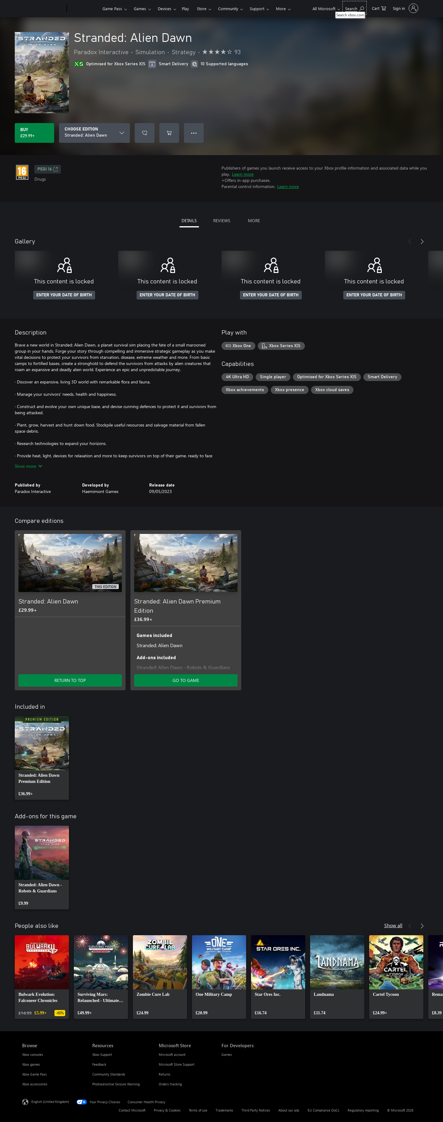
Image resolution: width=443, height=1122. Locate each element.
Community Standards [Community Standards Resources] (108, 1074)
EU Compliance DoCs (323, 1110)
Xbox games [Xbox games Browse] (31, 1064)
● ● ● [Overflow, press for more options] (194, 132)
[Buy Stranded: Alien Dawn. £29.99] (34, 133)
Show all (393, 925)
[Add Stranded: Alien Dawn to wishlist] (144, 133)
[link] (42, 758)
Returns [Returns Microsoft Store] (164, 1074)
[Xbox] (84, 8)
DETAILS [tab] (189, 220)
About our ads (288, 1110)
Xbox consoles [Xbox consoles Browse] (32, 1054)
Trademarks (224, 1110)
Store (201, 8)
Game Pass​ (112, 8)
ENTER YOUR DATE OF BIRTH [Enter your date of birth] (64, 295)
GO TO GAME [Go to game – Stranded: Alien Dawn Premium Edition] (186, 680)
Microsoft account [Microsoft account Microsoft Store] (172, 1054)
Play (185, 8)
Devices (164, 8)
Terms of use (198, 1110)
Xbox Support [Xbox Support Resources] (102, 1054)
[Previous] (410, 241)
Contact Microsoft (132, 1110)
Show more (28, 466)
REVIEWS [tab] (221, 220)
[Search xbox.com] (354, 8)
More (281, 8)
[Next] (422, 241)
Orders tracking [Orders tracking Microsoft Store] (170, 1084)
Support (257, 8)
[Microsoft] (43, 8)
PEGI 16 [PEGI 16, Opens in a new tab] (48, 169)
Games (140, 8)
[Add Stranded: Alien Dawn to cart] (169, 133)
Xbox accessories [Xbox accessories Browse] (34, 1084)
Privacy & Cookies (167, 1110)
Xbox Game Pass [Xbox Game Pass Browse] (34, 1074)
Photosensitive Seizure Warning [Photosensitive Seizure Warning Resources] (116, 1084)
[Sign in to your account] (405, 8)
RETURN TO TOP (70, 680)
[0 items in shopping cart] (379, 8)
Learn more (242, 174)
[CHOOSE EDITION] (94, 133)
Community (228, 8)
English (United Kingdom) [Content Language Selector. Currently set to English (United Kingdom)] (50, 1102)
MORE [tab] (254, 220)
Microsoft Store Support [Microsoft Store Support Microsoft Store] (176, 1064)
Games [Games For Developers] (227, 1054)
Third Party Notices (255, 1110)
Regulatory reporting (363, 1110)
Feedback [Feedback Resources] (99, 1064)
